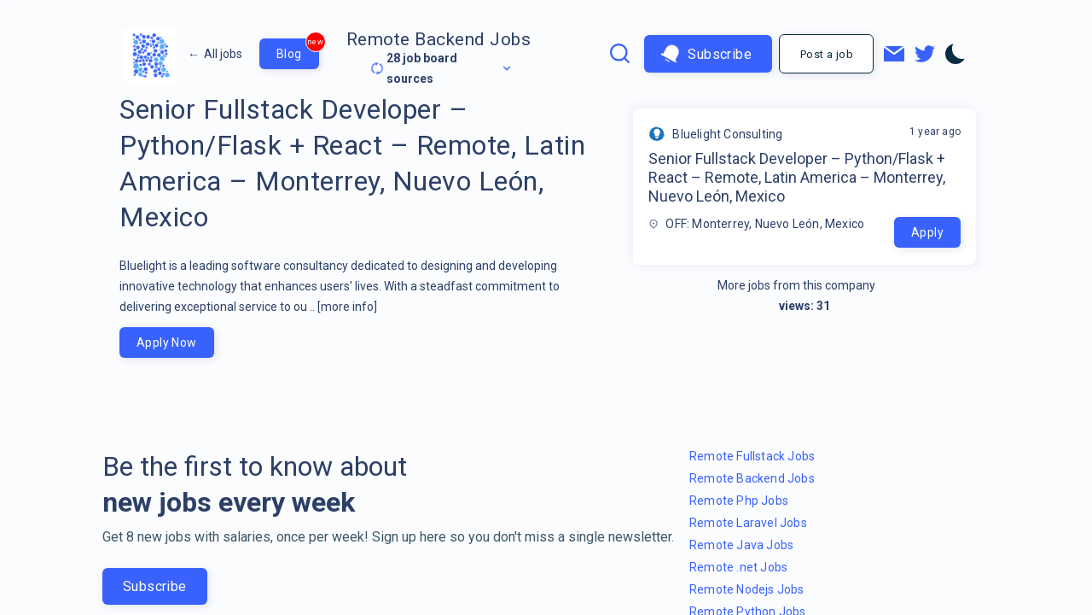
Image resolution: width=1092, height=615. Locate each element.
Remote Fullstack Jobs (752, 456)
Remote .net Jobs (738, 567)
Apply (927, 232)
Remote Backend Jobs (438, 39)
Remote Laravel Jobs (748, 523)
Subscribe (707, 54)
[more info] (347, 306)
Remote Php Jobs (738, 500)
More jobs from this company (804, 285)
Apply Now (166, 342)
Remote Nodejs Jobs (746, 589)
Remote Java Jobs (741, 545)
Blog (297, 49)
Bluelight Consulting (727, 134)
